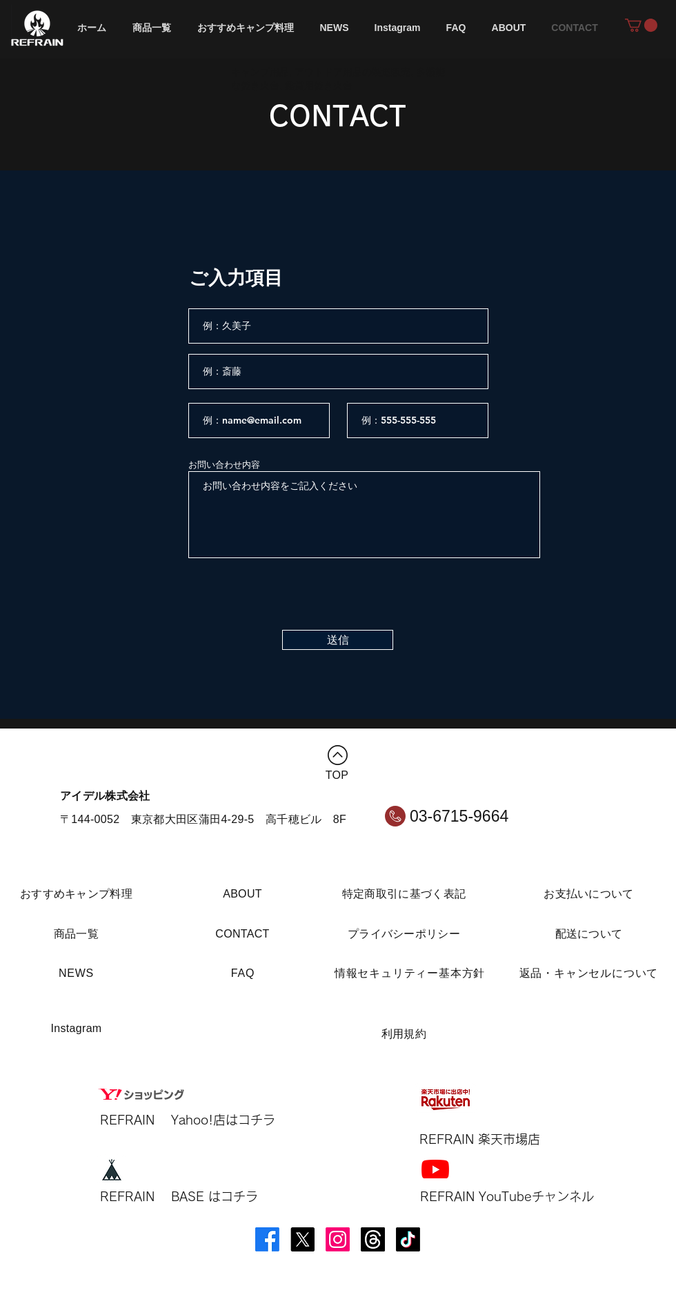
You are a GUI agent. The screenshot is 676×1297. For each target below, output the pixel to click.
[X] (302, 1239)
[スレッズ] (373, 1239)
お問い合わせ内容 (224, 464)
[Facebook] (267, 1239)
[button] (641, 25)
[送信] (337, 640)
